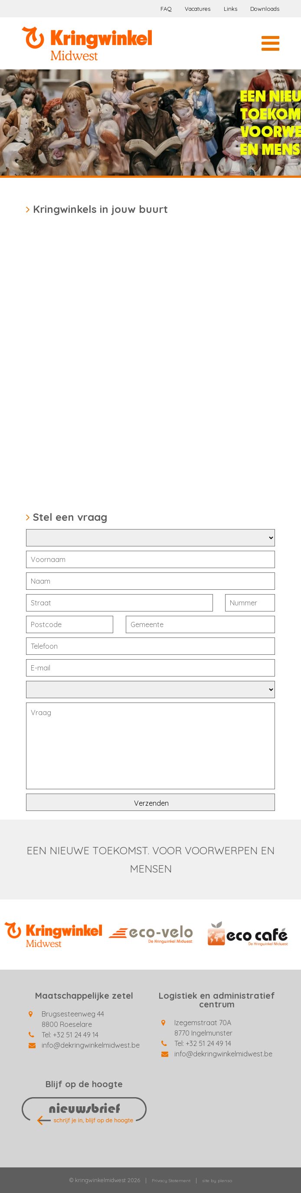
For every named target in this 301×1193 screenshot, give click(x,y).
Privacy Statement (171, 1180)
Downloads (264, 8)
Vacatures (198, 8)
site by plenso (217, 1180)
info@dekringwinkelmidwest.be (91, 1045)
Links (231, 8)
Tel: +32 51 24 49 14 (70, 1034)
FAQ (165, 8)
